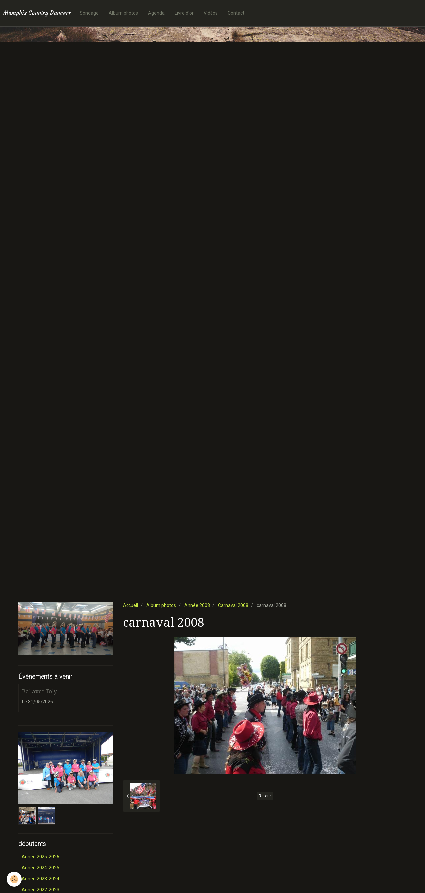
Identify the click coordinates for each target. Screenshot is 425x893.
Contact (236, 13)
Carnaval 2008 (233, 605)
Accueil (130, 605)
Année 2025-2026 (40, 856)
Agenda (156, 13)
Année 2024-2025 (40, 867)
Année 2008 (197, 605)
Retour (265, 796)
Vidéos (211, 13)
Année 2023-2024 (40, 878)
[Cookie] (14, 879)
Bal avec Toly (39, 691)
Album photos (123, 13)
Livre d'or (184, 13)
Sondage (89, 13)
